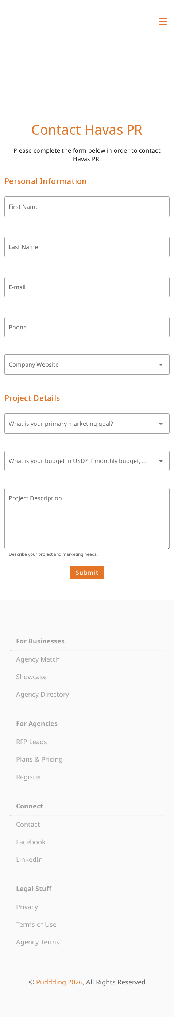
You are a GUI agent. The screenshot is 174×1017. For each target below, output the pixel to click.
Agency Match (38, 659)
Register (29, 776)
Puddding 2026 (59, 982)
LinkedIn (29, 859)
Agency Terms (37, 941)
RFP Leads (31, 741)
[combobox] (87, 364)
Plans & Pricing (39, 759)
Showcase (31, 676)
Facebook (31, 841)
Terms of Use (36, 924)
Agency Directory (42, 694)
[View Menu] (163, 21)
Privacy (27, 906)
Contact (28, 824)
